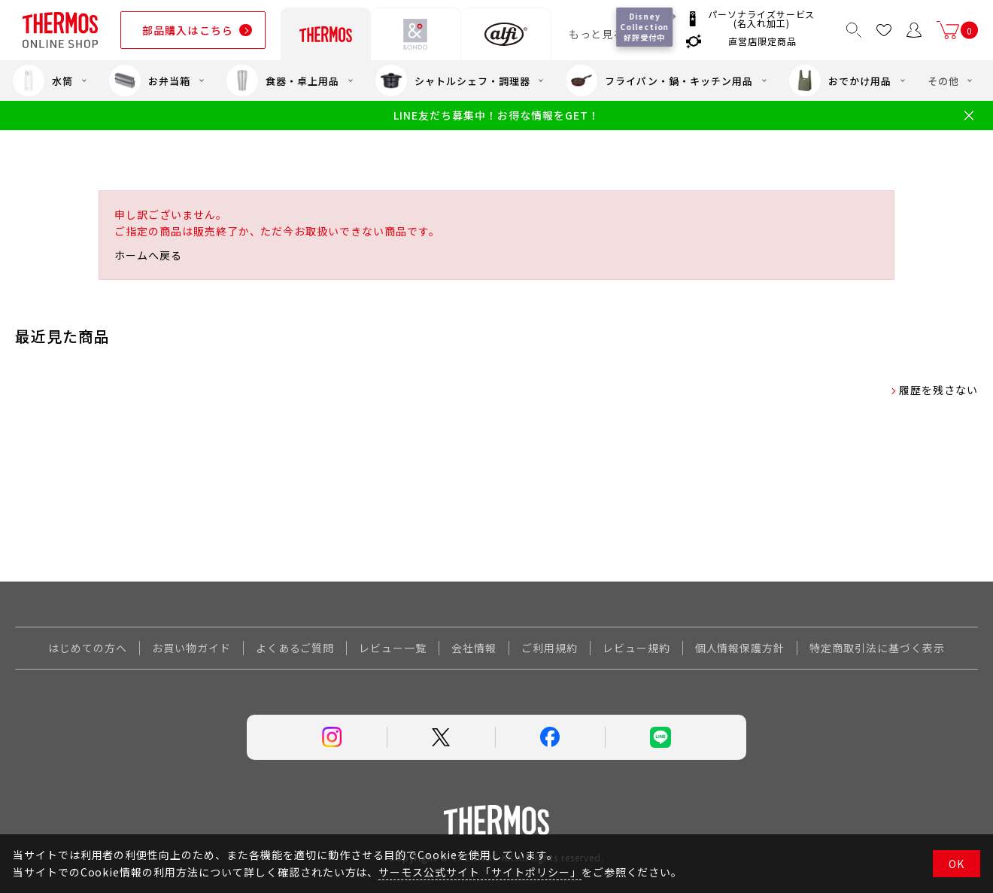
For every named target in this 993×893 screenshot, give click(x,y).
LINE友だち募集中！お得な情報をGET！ (496, 115)
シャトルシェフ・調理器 (452, 80)
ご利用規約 (549, 647)
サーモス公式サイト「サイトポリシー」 (479, 871)
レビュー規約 (636, 647)
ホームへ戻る (148, 255)
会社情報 (473, 647)
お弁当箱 (149, 80)
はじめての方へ (87, 647)
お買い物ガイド (191, 647)
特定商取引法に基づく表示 (877, 647)
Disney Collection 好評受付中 (647, 27)
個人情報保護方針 (740, 647)
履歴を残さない (938, 389)
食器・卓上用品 (282, 80)
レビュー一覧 (393, 647)
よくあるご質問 (295, 647)
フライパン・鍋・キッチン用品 (659, 80)
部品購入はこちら (187, 30)
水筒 (43, 80)
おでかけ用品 (840, 80)
